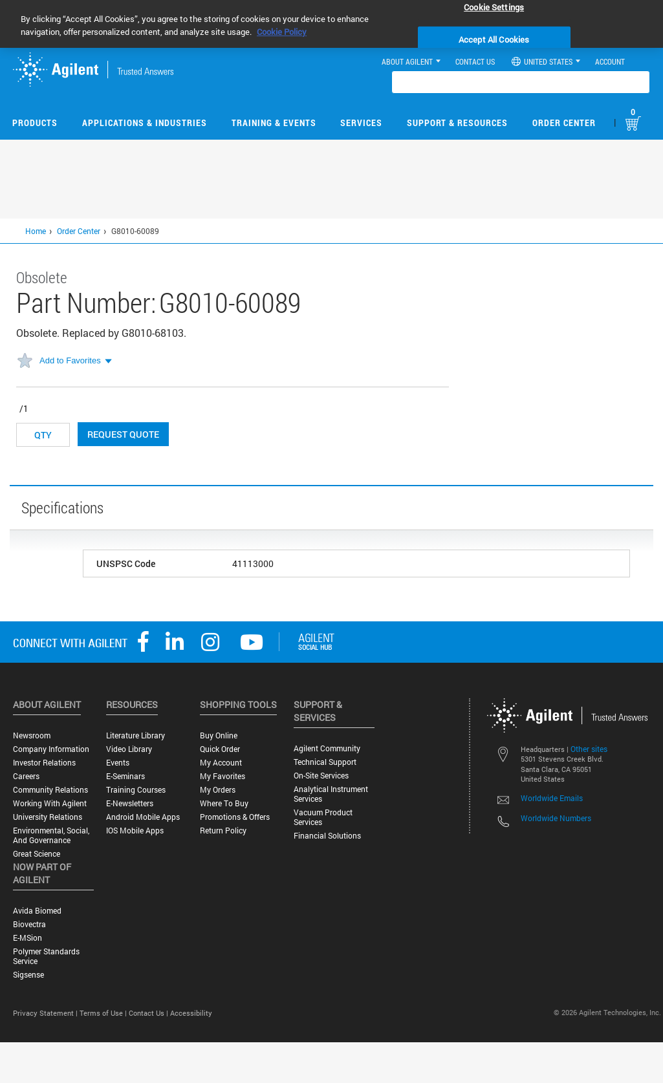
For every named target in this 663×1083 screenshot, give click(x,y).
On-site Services (321, 775)
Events (117, 762)
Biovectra (29, 924)
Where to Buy (224, 803)
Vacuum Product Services (323, 817)
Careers (26, 776)
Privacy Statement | (46, 1013)
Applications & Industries (144, 122)
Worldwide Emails (552, 798)
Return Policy (223, 830)
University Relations (47, 817)
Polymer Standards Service (46, 956)
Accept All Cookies (494, 39)
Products (35, 122)
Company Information (51, 749)
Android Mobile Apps (143, 817)
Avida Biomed (37, 911)
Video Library (129, 749)
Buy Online (218, 735)
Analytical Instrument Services (331, 794)
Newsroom (31, 735)
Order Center (564, 122)
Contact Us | (149, 1013)
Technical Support (325, 762)
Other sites (589, 749)
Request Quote (123, 434)
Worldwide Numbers (556, 818)
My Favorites (222, 776)
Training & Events (274, 122)
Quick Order (220, 749)
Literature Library (135, 735)
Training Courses (136, 790)
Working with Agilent (50, 803)
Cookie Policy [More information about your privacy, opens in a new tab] (282, 32)
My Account (221, 762)
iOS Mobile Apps (135, 830)
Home (35, 231)
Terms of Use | (104, 1013)
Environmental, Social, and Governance (51, 835)
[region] (331, 24)
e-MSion (27, 938)
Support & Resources (457, 122)
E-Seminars (125, 776)
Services (361, 122)
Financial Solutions (327, 836)
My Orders (217, 790)
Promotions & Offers (235, 817)
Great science (36, 854)
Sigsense (28, 975)
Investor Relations (44, 762)
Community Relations (50, 790)
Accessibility (191, 1013)
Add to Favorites (70, 360)
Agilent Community (327, 748)
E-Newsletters (129, 803)
